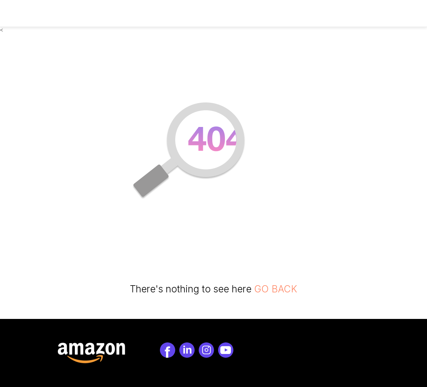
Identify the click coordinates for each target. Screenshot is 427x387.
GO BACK (275, 289)
